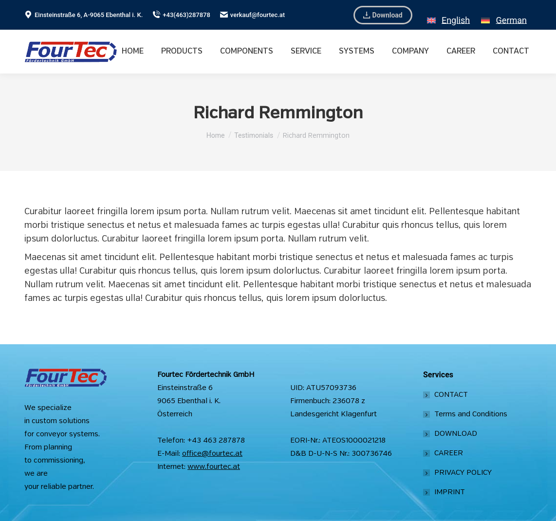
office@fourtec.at (212, 454)
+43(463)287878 (181, 14)
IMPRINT (449, 492)
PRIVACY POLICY (463, 473)
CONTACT (451, 395)
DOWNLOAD (455, 434)
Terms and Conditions (470, 414)
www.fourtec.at (213, 467)
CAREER (448, 453)
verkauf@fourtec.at (252, 14)
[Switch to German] (504, 14)
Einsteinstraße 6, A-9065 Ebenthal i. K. (83, 14)
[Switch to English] (448, 14)
